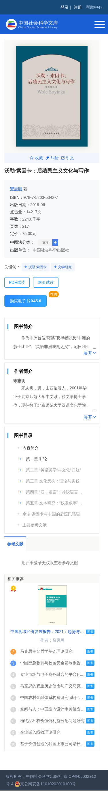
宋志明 (16, 188)
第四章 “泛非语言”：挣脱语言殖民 (55, 492)
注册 (78, 7)
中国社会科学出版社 (51, 250)
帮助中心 (94, 7)
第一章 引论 (36, 459)
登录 (64, 7)
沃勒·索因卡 (38, 267)
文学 (45, 242)
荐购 (53, 294)
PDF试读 (17, 282)
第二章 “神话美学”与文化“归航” (53, 470)
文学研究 (65, 267)
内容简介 (30, 448)
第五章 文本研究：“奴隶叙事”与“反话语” (55, 503)
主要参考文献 (34, 525)
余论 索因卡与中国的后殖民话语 (51, 514)
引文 (67, 158)
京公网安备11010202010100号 (45, 784)
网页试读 (46, 282)
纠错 (52, 158)
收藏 (36, 158)
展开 (89, 353)
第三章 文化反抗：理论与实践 (52, 481)
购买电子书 (25, 301)
